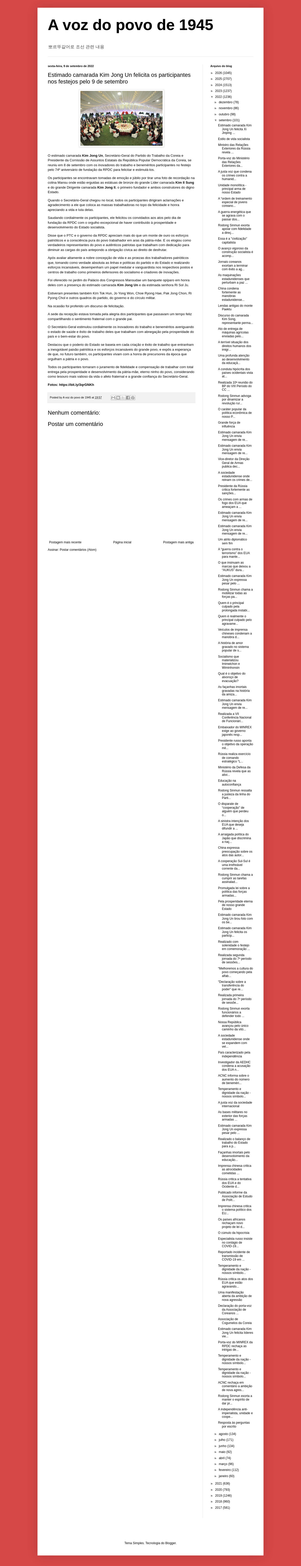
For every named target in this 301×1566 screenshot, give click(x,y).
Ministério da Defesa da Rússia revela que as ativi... (234, 771)
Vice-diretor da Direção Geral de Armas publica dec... (234, 462)
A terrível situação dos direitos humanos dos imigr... (234, 345)
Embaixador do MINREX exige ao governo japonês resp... (235, 731)
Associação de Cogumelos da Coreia (235, 1321)
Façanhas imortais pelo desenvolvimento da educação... (234, 1156)
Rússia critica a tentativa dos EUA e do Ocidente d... (234, 1182)
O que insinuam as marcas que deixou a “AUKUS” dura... (234, 566)
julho (222, 1440)
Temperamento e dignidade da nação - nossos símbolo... (234, 1092)
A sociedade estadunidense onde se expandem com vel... (234, 1041)
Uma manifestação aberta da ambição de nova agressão (235, 1296)
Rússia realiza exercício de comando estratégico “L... (234, 757)
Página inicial (122, 542)
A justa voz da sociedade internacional (235, 1104)
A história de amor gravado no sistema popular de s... (233, 646)
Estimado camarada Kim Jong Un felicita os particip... (235, 931)
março (223, 1464)
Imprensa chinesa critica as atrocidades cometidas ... (234, 1169)
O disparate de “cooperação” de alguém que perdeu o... (233, 809)
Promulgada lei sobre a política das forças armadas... (234, 891)
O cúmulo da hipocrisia (233, 1233)
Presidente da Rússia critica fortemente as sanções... (234, 489)
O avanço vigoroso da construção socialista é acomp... (235, 252)
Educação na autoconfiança (229, 782)
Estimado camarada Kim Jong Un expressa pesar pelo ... (235, 579)
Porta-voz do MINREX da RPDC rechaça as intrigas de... (235, 1345)
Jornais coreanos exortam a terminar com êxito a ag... (233, 265)
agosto (224, 1434)
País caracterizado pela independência (234, 1054)
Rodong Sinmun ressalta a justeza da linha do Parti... (235, 794)
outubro (224, 114)
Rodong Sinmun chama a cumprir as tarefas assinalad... (235, 878)
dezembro (226, 102)
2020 (219, 1490)
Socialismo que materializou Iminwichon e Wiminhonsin (229, 662)
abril (222, 1458)
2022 (219, 97)
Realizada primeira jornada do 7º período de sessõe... (234, 998)
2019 (219, 1495)
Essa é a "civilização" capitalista (232, 240)
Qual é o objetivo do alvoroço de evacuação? (232, 677)
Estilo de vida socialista (234, 139)
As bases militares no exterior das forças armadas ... (232, 1115)
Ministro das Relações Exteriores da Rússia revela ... (234, 148)
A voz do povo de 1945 (130, 24)
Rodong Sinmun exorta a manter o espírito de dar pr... (235, 1399)
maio (222, 1452)
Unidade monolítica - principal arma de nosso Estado (232, 188)
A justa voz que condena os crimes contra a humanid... (235, 175)
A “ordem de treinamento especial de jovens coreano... (235, 202)
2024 (219, 85)
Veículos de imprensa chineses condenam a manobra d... (235, 633)
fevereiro (225, 1470)
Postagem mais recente (65, 542)
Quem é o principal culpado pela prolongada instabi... (234, 606)
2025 (219, 79)
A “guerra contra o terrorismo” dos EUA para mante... (234, 552)
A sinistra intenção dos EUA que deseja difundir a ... (233, 824)
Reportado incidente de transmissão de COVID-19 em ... (234, 1255)
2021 (219, 1483)
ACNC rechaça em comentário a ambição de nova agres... (235, 1386)
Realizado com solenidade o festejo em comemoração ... (234, 945)
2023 (219, 91)
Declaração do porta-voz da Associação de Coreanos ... (235, 1309)
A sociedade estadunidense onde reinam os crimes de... (235, 476)
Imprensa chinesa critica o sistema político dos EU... (234, 1209)
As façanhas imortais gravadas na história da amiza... (234, 690)
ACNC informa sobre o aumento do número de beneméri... (233, 1079)
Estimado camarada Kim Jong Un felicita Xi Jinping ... (235, 129)
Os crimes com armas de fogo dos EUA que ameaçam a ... (235, 503)
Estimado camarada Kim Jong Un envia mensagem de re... (235, 436)
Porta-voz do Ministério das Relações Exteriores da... (234, 161)
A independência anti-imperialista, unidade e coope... (235, 1413)
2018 (219, 1501)
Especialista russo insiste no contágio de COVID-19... (235, 1242)
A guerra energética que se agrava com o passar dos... (234, 215)
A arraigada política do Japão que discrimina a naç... (234, 838)
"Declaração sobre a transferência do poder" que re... (232, 985)
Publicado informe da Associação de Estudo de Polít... (235, 1196)
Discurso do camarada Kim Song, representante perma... (235, 319)
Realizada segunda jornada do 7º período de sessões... (234, 958)
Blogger (170, 1543)
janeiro (224, 1476)
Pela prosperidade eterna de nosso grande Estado (235, 905)
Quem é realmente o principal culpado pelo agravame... (235, 620)
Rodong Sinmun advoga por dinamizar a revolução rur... (234, 399)
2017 (219, 1507)
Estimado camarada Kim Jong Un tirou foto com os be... (235, 918)
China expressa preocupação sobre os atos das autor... (235, 851)
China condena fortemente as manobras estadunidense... (231, 294)
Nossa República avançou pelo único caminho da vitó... (233, 1025)
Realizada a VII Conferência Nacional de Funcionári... (234, 717)
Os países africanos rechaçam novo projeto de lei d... (231, 1223)
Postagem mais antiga (178, 542)
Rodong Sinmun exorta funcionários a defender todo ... (234, 1012)
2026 (219, 73)
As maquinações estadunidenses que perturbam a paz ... (233, 278)
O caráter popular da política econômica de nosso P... (235, 412)
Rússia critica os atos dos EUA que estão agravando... (235, 1282)
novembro (226, 108)
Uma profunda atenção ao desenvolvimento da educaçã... (233, 359)
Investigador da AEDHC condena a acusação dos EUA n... (234, 1065)
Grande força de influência (229, 424)
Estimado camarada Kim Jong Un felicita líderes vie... (235, 1332)
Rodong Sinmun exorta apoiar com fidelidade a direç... (234, 229)
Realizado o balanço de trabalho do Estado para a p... (234, 1142)
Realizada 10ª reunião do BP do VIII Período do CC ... (235, 386)
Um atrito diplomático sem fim (232, 541)
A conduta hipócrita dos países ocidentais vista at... (235, 372)
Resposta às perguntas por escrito (234, 1424)
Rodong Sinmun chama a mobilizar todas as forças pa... (235, 593)
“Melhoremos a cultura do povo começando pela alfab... (235, 972)
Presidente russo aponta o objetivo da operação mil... (235, 744)
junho (223, 1446)
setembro (225, 120)
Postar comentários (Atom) (78, 550)
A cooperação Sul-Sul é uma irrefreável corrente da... (234, 864)
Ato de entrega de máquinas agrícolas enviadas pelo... (233, 332)
